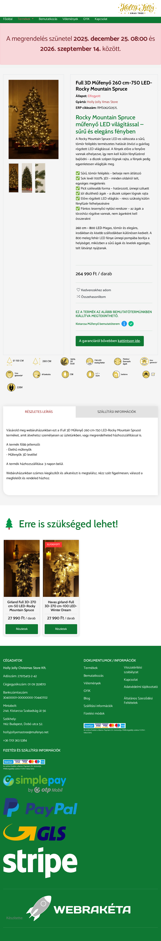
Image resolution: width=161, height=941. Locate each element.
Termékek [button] (24, 19)
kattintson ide (129, 341)
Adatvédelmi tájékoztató (141, 687)
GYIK (86, 19)
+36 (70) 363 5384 (15, 740)
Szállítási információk (98, 706)
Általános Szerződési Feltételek (138, 700)
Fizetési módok (94, 713)
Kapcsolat (101, 19)
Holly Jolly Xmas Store (102, 102)
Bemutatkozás (48, 19)
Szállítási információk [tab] (116, 412)
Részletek (22, 629)
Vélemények (70, 19)
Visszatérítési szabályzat (133, 670)
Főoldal (7, 19)
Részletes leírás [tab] (39, 412)
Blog (87, 698)
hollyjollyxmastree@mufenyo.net (25, 732)
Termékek (91, 668)
